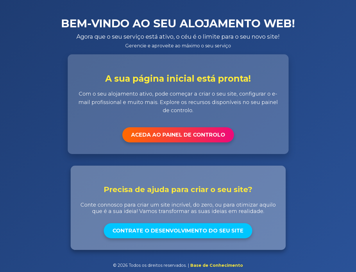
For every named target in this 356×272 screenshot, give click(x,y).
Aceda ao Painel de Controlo (178, 135)
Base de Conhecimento (216, 265)
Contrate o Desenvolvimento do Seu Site (178, 231)
